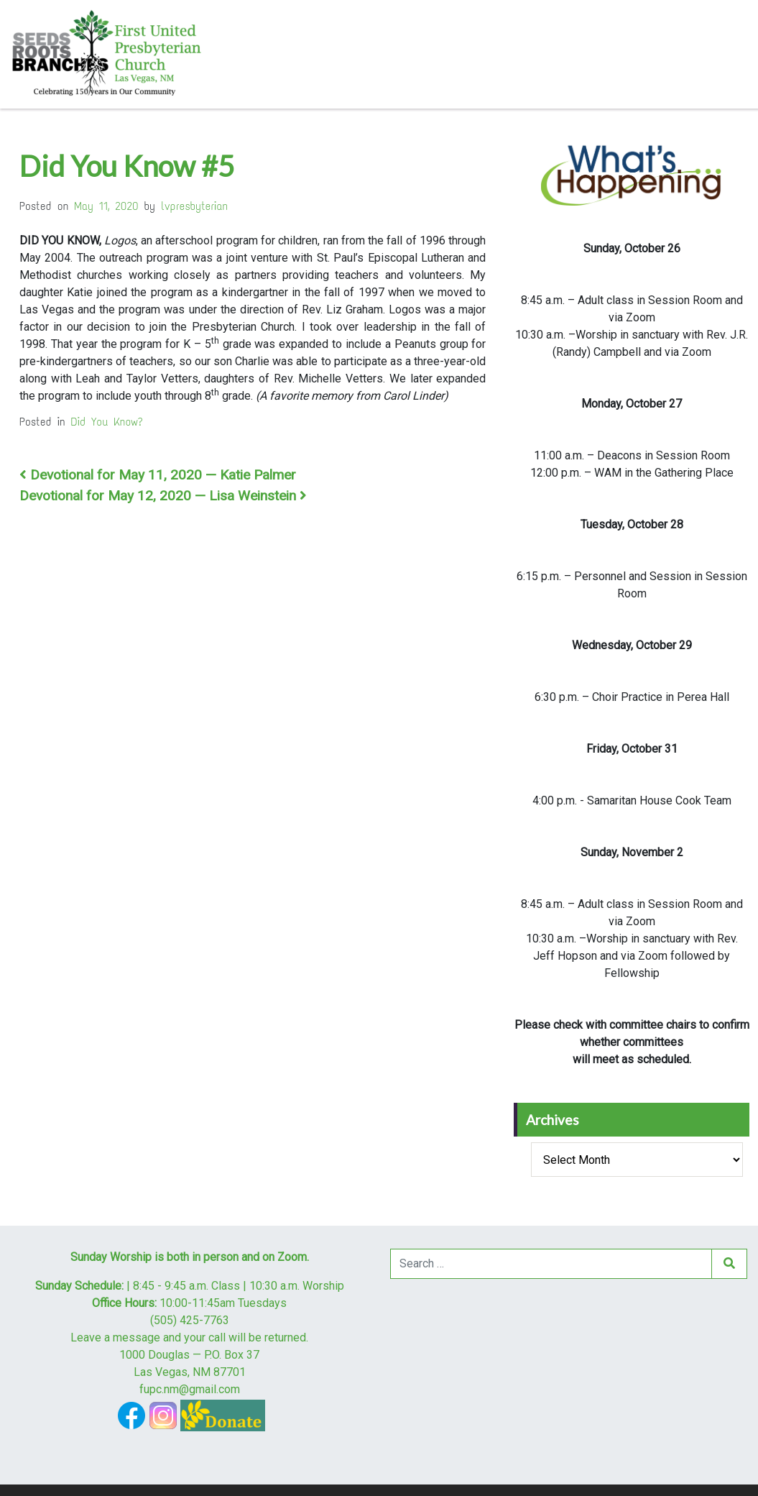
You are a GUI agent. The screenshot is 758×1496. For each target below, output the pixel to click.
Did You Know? (107, 421)
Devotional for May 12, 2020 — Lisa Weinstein (163, 495)
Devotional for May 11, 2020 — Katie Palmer (157, 475)
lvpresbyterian (194, 206)
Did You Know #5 (126, 166)
